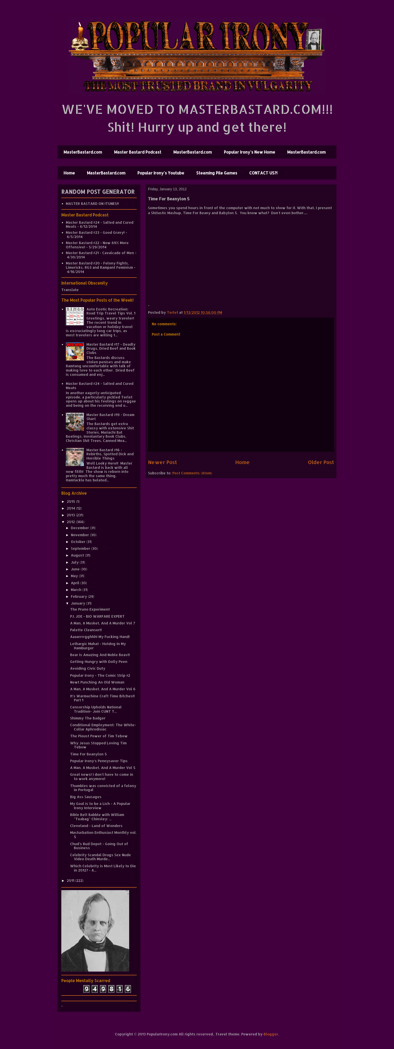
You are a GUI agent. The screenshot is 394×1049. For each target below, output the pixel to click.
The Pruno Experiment (90, 609)
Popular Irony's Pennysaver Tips (99, 761)
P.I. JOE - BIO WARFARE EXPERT (97, 616)
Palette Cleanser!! (86, 630)
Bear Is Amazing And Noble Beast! (100, 655)
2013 (71, 515)
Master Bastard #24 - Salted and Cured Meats (99, 224)
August (78, 555)
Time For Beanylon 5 (88, 754)
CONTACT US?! (263, 172)
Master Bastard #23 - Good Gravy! (95, 232)
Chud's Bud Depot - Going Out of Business (99, 846)
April (75, 583)
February (79, 596)
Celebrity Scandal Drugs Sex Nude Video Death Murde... (100, 857)
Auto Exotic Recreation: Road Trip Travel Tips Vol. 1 (110, 311)
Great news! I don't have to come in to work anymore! (101, 776)
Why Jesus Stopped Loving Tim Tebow (98, 745)
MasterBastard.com (83, 152)
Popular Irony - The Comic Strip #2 (100, 675)
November (80, 535)
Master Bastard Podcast (137, 152)
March (76, 589)
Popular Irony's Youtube (160, 172)
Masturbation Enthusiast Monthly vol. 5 (103, 834)
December (80, 528)
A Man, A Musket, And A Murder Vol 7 (102, 623)
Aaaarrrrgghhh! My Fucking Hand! (100, 636)
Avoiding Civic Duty (87, 668)
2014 (71, 508)
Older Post (321, 462)
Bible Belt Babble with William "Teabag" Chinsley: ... (97, 816)
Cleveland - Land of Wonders (96, 826)
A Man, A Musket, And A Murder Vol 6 (102, 689)
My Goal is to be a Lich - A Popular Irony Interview (100, 805)
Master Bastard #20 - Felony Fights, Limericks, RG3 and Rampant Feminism (99, 265)
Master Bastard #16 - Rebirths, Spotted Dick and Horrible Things (110, 454)
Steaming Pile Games (216, 172)
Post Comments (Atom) (192, 473)
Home (69, 172)
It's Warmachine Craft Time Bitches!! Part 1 (102, 698)
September (81, 548)
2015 (71, 501)
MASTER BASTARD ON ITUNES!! (92, 203)
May (75, 576)
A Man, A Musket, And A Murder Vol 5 (102, 767)
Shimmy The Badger (88, 718)
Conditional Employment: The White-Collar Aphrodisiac (103, 727)
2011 (71, 880)
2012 (71, 522)
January (78, 603)
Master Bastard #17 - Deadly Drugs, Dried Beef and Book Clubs (111, 348)
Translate (70, 290)
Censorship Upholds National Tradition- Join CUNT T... (96, 709)
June (76, 569)
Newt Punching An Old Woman (97, 682)
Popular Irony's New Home (249, 152)
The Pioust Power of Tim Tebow (99, 736)
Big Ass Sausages (86, 797)
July (75, 562)
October (78, 541)
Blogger (271, 1034)
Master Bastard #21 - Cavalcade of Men (100, 253)
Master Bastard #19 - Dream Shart (110, 417)
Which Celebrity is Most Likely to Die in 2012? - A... (103, 868)
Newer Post (162, 462)
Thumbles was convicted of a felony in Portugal (103, 788)
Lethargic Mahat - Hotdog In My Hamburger (98, 646)
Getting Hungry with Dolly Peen (98, 661)
